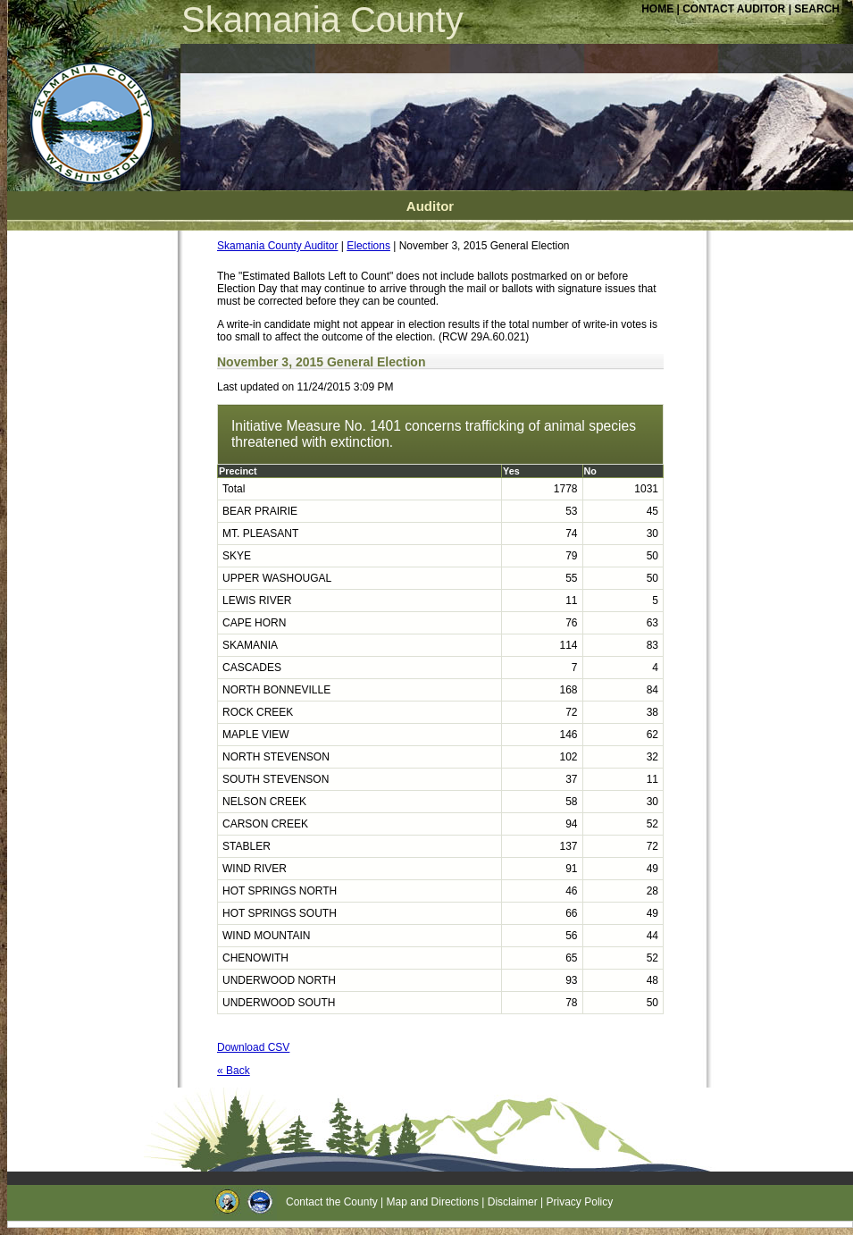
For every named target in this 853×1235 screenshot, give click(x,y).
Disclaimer (513, 1202)
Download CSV (253, 1047)
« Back (233, 1070)
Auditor (430, 206)
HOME (657, 9)
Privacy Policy (580, 1202)
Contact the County (332, 1202)
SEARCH (817, 9)
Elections (368, 245)
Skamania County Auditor (277, 245)
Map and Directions (433, 1202)
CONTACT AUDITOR (735, 9)
